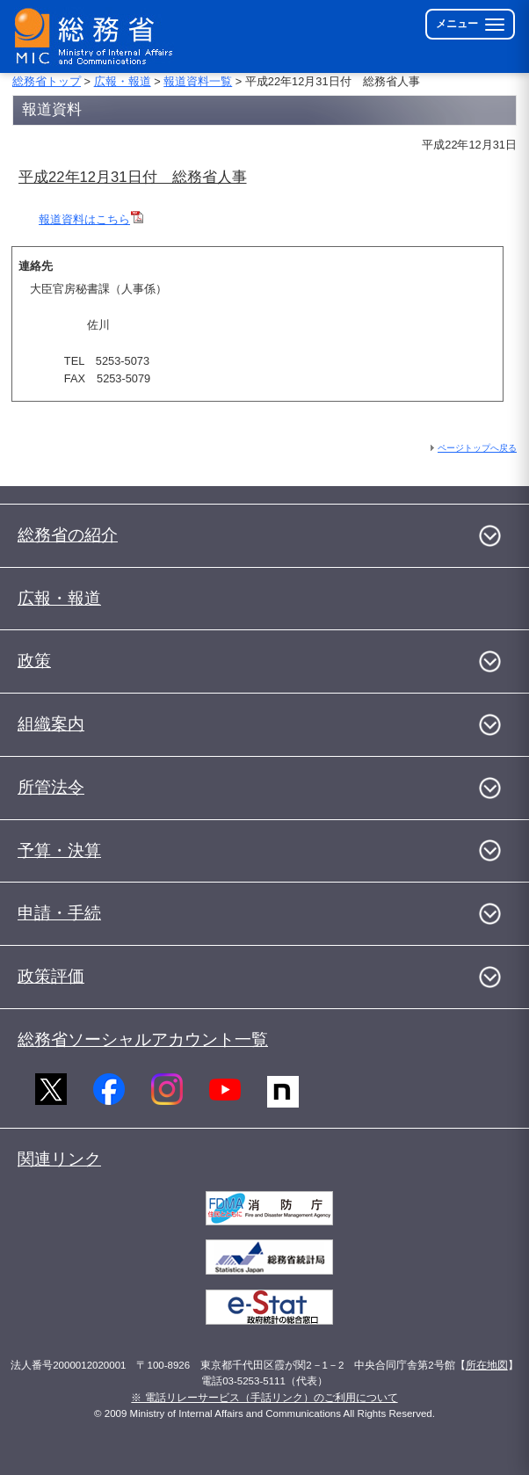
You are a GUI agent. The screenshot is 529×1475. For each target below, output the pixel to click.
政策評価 (51, 976)
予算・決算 (59, 850)
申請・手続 (59, 913)
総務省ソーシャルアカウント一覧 (143, 1039)
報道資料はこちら (84, 219)
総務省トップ (46, 81)
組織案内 (51, 724)
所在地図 (487, 1365)
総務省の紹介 (68, 535)
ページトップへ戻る (477, 448)
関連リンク (59, 1159)
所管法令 (51, 787)
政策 (34, 660)
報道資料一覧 (197, 81)
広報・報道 (122, 81)
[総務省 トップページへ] (97, 36)
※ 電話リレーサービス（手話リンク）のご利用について (264, 1397)
